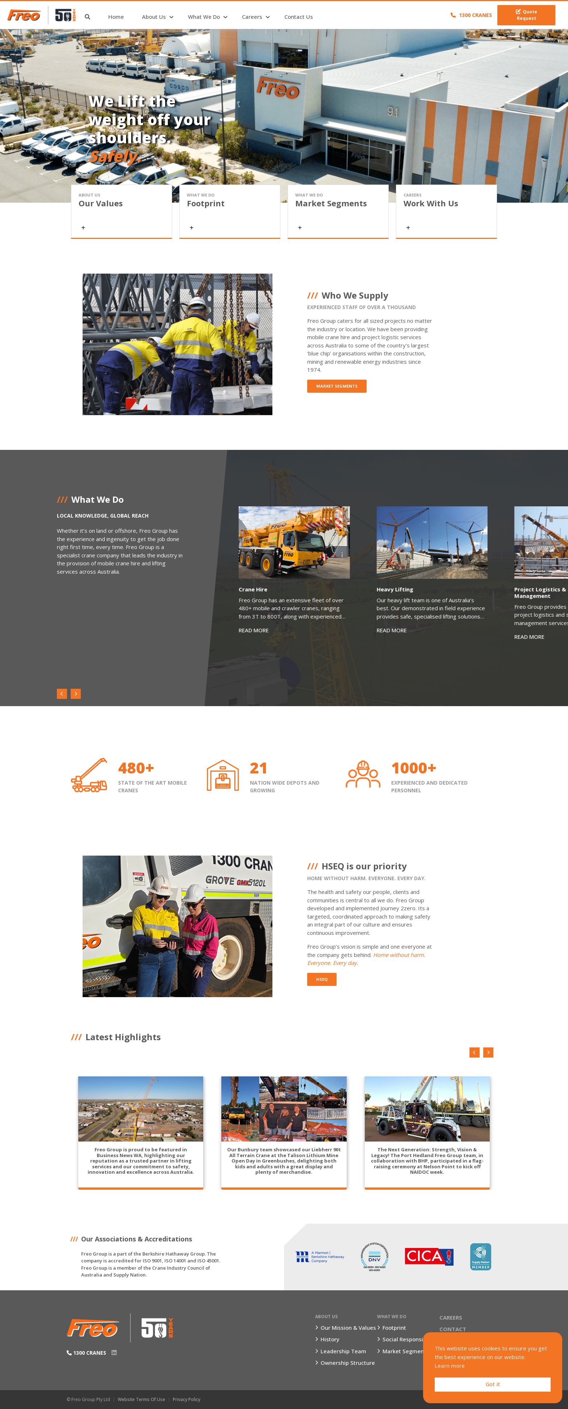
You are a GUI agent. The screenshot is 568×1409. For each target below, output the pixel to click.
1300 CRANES (471, 15)
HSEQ (321, 979)
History (330, 1339)
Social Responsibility (409, 1339)
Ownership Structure (348, 1362)
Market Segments (337, 386)
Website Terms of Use (141, 1399)
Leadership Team (343, 1351)
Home (122, 16)
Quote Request (526, 15)
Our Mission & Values (348, 1327)
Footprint (394, 1327)
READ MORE (254, 632)
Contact (452, 1329)
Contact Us (305, 16)
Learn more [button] (450, 1365)
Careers (258, 16)
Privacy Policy (186, 1399)
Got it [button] (493, 1384)
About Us (160, 16)
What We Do (210, 16)
